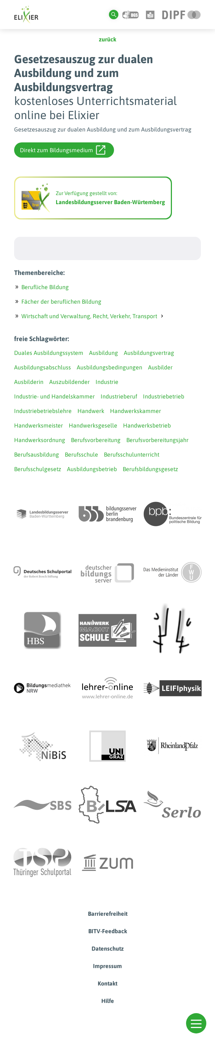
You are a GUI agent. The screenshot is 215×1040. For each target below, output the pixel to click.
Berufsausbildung (36, 454)
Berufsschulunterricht (131, 454)
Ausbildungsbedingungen (109, 367)
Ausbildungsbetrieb (92, 469)
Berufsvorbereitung (96, 440)
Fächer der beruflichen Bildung (61, 301)
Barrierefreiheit (107, 913)
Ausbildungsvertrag (149, 352)
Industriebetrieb (163, 396)
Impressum (107, 966)
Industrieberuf (119, 396)
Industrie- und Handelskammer (54, 396)
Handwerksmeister (38, 425)
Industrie (107, 382)
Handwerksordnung (39, 440)
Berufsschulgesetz (37, 469)
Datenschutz (108, 948)
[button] (196, 1023)
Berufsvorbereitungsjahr (157, 440)
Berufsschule (81, 454)
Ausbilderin (28, 382)
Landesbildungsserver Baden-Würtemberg (110, 202)
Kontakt (107, 983)
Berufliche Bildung (45, 287)
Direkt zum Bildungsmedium (62, 150)
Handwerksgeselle (93, 425)
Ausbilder (160, 367)
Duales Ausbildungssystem (48, 352)
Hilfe (107, 1000)
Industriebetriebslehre (43, 411)
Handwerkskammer (135, 411)
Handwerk (90, 411)
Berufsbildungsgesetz (150, 469)
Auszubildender (69, 382)
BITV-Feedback (107, 931)
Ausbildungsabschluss (42, 367)
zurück (107, 39)
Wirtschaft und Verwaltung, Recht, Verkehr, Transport (89, 316)
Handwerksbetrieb (147, 425)
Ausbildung (103, 352)
